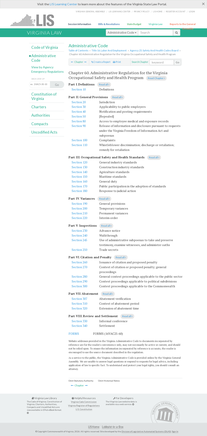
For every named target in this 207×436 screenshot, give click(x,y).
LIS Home (93, 427)
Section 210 (79, 213)
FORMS (74, 333)
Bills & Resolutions (109, 24)
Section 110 (79, 145)
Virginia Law (156, 24)
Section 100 (79, 140)
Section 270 (79, 267)
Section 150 (79, 176)
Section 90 (79, 126)
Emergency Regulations (47, 71)
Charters (38, 107)
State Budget (134, 24)
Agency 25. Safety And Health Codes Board (154, 50)
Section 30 (79, 107)
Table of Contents (78, 50)
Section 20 (79, 102)
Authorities (40, 115)
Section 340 (79, 326)
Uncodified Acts (44, 132)
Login (192, 11)
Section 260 (79, 262)
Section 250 (79, 250)
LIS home (157, 11)
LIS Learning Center (63, 4)
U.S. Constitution (84, 409)
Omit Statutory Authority (81, 380)
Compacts (39, 123)
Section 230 (79, 230)
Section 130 (79, 167)
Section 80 (79, 121)
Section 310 (79, 303)
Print (117, 62)
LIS (34, 20)
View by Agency (42, 67)
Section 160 (79, 181)
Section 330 (79, 321)
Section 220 (79, 218)
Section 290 (79, 281)
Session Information (79, 24)
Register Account (175, 11)
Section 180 (79, 191)
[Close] (203, 4)
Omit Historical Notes (109, 380)
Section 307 (79, 299)
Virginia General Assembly (90, 11)
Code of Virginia (44, 47)
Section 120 (79, 162)
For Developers (123, 398)
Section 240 (79, 235)
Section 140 (79, 172)
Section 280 (79, 276)
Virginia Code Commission (84, 402)
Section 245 (79, 240)
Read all (104, 84)
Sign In (175, 431)
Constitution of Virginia (44, 96)
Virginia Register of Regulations (84, 405)
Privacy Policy (142, 11)
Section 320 (79, 308)
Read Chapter (156, 78)
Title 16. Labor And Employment (109, 50)
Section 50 (79, 116)
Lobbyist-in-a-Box (112, 427)
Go (177, 62)
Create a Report (100, 62)
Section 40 (79, 111)
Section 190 (79, 203)
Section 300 (79, 286)
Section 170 (79, 186)
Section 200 (79, 208)
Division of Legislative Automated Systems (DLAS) (146, 431)
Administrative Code (122, 32)
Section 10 (79, 89)
